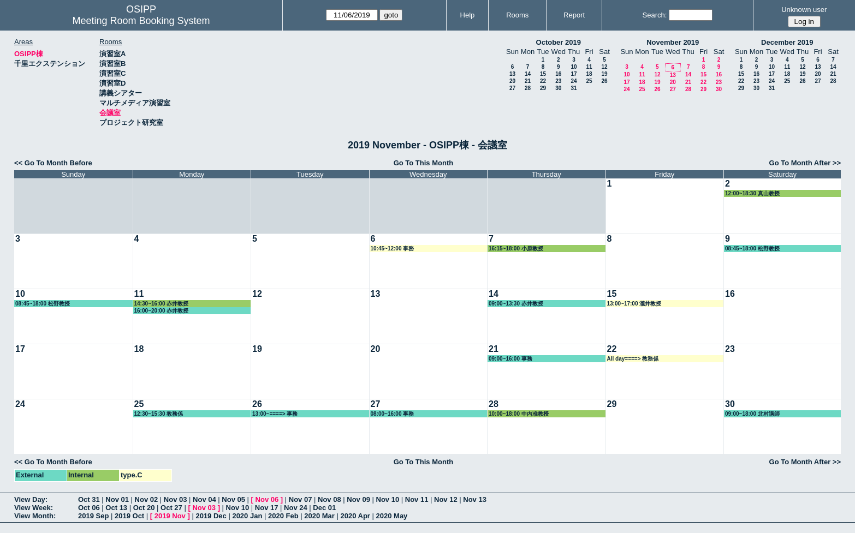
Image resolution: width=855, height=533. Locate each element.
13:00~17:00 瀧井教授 (634, 304)
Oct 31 (89, 499)
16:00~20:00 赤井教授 (161, 311)
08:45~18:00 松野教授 (752, 248)
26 (604, 81)
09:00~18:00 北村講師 (752, 414)
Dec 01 (324, 508)
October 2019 (558, 42)
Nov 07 (300, 499)
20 (512, 81)
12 (604, 67)
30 (558, 88)
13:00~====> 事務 (275, 414)
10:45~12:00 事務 (392, 248)
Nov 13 (474, 499)
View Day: (31, 499)
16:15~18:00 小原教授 (516, 248)
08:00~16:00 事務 (392, 414)
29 (543, 88)
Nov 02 (146, 499)
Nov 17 (266, 508)
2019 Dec (210, 516)
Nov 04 (204, 499)
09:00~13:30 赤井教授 (516, 304)
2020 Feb (283, 516)
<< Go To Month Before (53, 163)
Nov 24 (295, 508)
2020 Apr (355, 516)
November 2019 (672, 42)
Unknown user (804, 9)
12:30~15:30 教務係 (158, 414)
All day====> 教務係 (633, 359)
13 (512, 74)
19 (604, 74)
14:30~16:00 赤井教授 (161, 304)
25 (589, 81)
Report (574, 15)
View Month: (35, 516)
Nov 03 (175, 499)
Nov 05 (233, 499)
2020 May (392, 516)
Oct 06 (89, 508)
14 (528, 74)
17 (574, 74)
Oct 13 (116, 508)
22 (543, 81)
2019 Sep (93, 516)
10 (574, 67)
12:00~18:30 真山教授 (752, 193)
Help (467, 15)
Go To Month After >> (805, 163)
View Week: (33, 508)
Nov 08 (329, 499)
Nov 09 (358, 499)
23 (558, 81)
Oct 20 (144, 508)
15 (543, 74)
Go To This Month (424, 163)
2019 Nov (170, 516)
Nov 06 (267, 499)
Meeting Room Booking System (141, 20)
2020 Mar (319, 516)
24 (574, 81)
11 (589, 67)
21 (528, 81)
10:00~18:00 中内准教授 (519, 414)
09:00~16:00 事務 (510, 359)
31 (574, 88)
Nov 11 (417, 499)
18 (589, 74)
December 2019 (787, 42)
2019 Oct (129, 516)
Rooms (517, 15)
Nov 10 (388, 499)
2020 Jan (247, 516)
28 (528, 88)
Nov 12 (446, 499)
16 (558, 74)
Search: (655, 15)
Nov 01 (117, 499)
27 (512, 88)
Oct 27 (171, 508)
